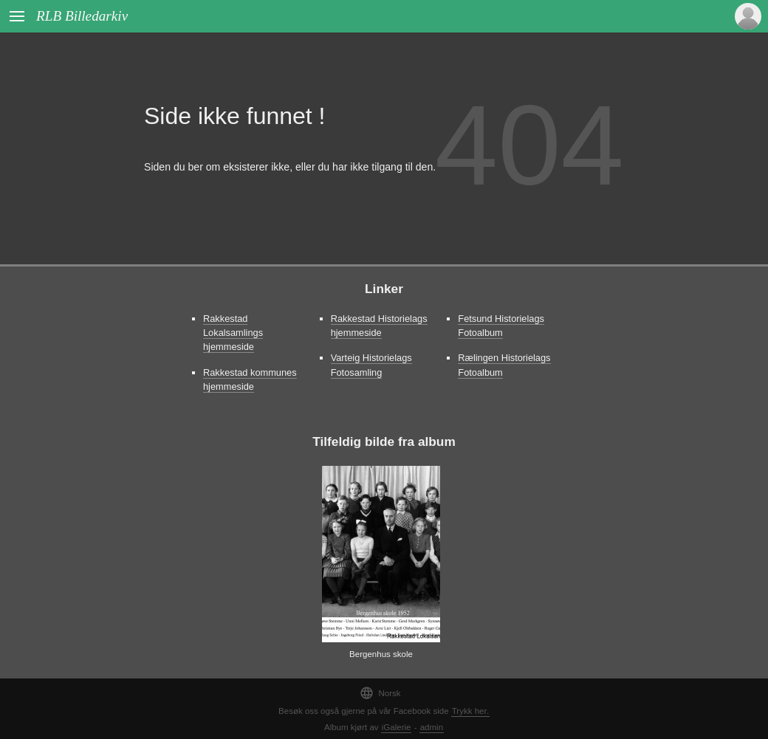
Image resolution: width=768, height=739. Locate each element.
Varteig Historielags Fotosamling (371, 364)
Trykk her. (470, 711)
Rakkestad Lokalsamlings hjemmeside (233, 332)
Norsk (380, 693)
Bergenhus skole (381, 654)
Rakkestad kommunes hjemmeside (250, 379)
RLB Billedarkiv (82, 16)
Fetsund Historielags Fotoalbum (501, 325)
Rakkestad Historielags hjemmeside (379, 325)
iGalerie (396, 727)
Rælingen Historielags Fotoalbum (504, 364)
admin (431, 727)
